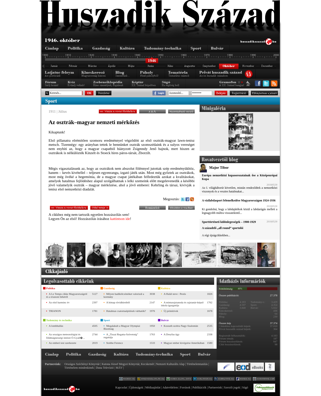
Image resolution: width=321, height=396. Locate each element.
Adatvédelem (170, 387)
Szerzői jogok (232, 387)
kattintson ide (120, 219)
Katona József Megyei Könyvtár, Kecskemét (128, 364)
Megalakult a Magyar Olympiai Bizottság (122, 327)
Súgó (245, 387)
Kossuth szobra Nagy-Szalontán (181, 325)
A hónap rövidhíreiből (118, 302)
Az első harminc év (59, 302)
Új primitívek (171, 310)
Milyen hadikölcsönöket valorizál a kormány (124, 295)
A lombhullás (56, 325)
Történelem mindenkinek (79, 367)
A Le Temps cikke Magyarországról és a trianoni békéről (66, 295)
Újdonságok (136, 387)
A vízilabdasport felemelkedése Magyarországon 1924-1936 (238, 200)
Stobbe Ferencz (114, 342)
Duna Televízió (105, 367)
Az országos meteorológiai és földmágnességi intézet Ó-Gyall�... (65, 336)
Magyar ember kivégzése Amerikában (184, 342)
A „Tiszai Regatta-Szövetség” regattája (121, 336)
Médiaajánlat (153, 387)
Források (185, 387)
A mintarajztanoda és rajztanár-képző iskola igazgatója (182, 304)
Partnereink (215, 387)
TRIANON (55, 310)
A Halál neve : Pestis (175, 293)
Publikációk (199, 387)
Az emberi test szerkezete (62, 342)
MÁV (119, 367)
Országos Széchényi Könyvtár (82, 364)
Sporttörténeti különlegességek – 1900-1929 (229, 222)
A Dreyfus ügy (172, 334)
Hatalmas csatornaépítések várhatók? (126, 310)
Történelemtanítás (197, 364)
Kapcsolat (121, 387)
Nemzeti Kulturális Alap (170, 364)
